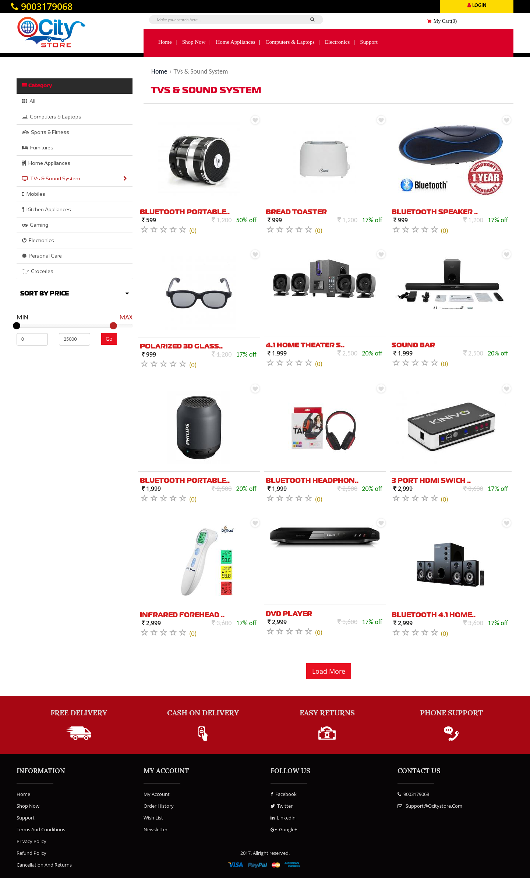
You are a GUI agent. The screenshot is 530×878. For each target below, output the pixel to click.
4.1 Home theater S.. (305, 345)
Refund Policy (31, 853)
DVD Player (289, 614)
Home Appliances (235, 42)
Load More (328, 671)
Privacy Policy (31, 841)
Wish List (153, 817)
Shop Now (194, 42)
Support (369, 42)
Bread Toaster (296, 212)
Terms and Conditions (41, 829)
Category (37, 85)
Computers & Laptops (290, 42)
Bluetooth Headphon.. (312, 481)
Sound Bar (413, 345)
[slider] (16, 325)
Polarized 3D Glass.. (181, 347)
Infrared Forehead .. (182, 615)
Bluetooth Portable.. (185, 212)
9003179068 (413, 794)
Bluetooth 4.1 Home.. (434, 615)
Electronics (337, 42)
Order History (159, 806)
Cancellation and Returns (44, 864)
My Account (157, 794)
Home (165, 42)
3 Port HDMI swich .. (431, 481)
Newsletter (155, 829)
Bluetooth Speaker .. (435, 212)
